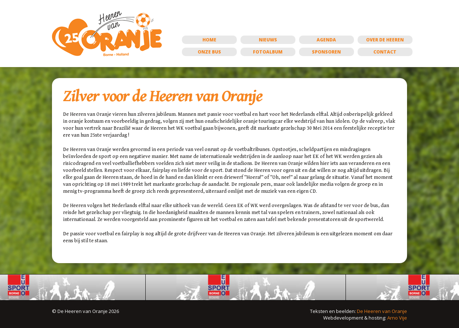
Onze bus (209, 52)
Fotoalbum (268, 52)
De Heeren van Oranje (382, 311)
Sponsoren (326, 52)
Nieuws (268, 40)
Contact (384, 52)
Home (209, 40)
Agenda (326, 40)
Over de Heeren (385, 40)
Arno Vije (397, 317)
